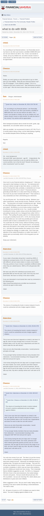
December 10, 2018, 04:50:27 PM (11, 176)
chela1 (5, 43)
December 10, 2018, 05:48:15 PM (11, 301)
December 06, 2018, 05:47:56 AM (11, 46)
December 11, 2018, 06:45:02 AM (11, 386)
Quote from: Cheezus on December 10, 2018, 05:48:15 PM (22, 326)
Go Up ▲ (28, 511)
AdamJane (7, 249)
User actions (37, 37)
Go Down (5, 37)
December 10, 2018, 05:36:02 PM (11, 252)
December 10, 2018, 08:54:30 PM (11, 321)
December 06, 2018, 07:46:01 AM (11, 99)
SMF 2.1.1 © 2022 (17, 513)
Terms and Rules (21, 511)
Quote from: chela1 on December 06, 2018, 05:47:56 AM (21, 104)
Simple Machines (27, 513)
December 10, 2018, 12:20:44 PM (11, 152)
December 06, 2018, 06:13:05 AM (11, 71)
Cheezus (6, 68)
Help (14, 511)
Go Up (4, 500)
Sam (4, 96)
